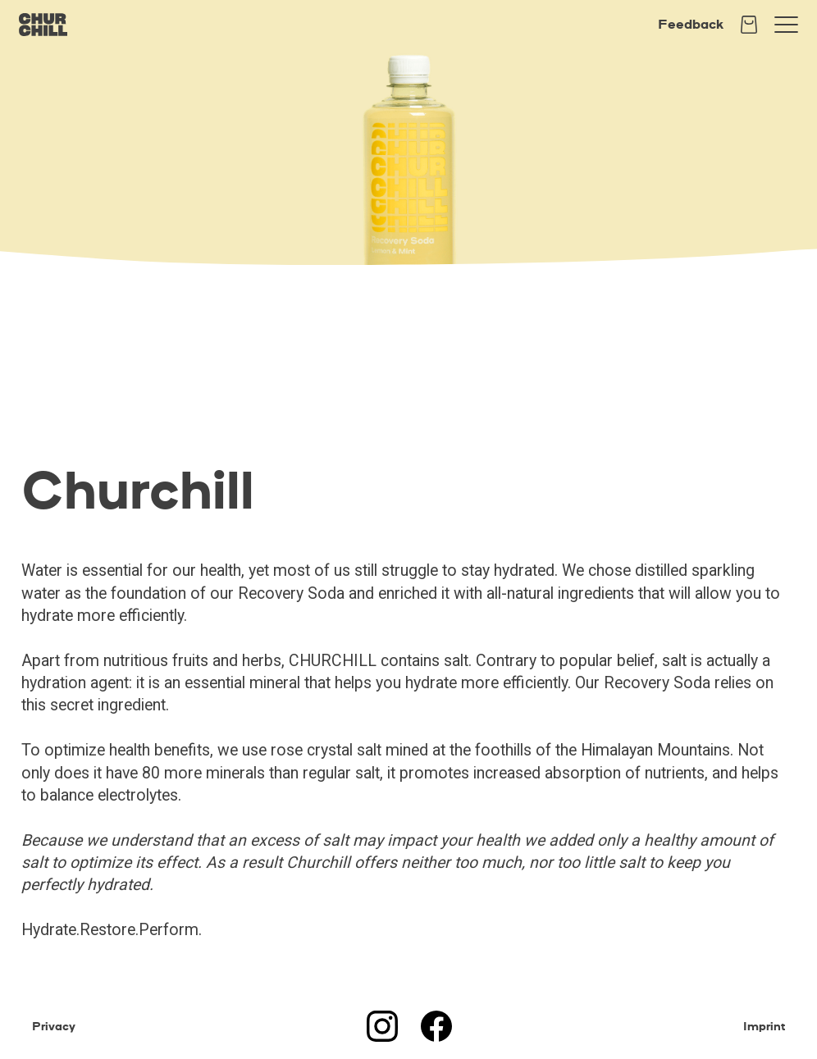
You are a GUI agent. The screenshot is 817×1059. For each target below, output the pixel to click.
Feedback (690, 23)
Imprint (764, 1026)
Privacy (53, 1026)
